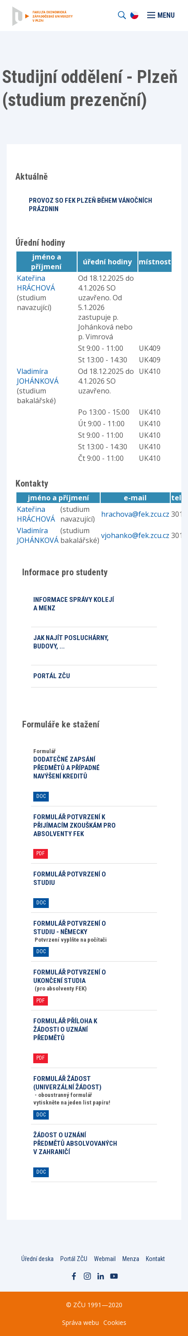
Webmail (105, 1258)
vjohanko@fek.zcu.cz (135, 535)
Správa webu (80, 1322)
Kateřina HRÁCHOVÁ (36, 283)
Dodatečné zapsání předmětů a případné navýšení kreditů (66, 767)
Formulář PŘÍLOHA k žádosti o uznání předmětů (65, 1029)
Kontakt (155, 1258)
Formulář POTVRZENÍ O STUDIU (69, 878)
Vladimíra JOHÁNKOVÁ (38, 376)
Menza (130, 1258)
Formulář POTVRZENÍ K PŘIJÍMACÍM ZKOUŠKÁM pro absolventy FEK (74, 825)
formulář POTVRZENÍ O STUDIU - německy (69, 927)
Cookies (114, 1322)
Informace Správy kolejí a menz (73, 604)
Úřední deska (37, 1258)
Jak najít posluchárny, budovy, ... (71, 642)
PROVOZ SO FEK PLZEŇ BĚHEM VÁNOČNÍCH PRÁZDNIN (90, 204)
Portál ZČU (51, 676)
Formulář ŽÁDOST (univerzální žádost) (67, 1083)
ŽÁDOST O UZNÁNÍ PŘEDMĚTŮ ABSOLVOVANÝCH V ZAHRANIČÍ (75, 1143)
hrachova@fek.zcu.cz (135, 514)
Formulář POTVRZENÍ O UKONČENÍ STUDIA (69, 976)
